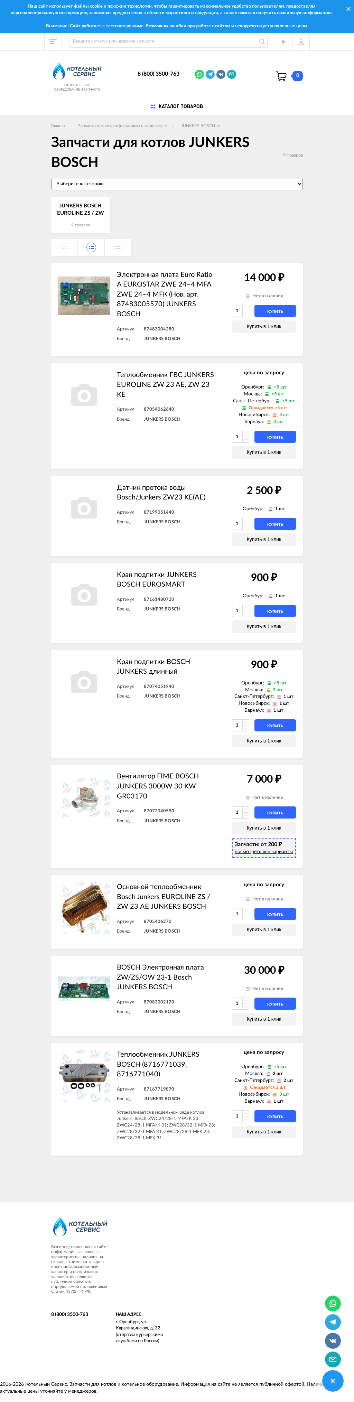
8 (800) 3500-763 (158, 74)
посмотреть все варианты (264, 851)
